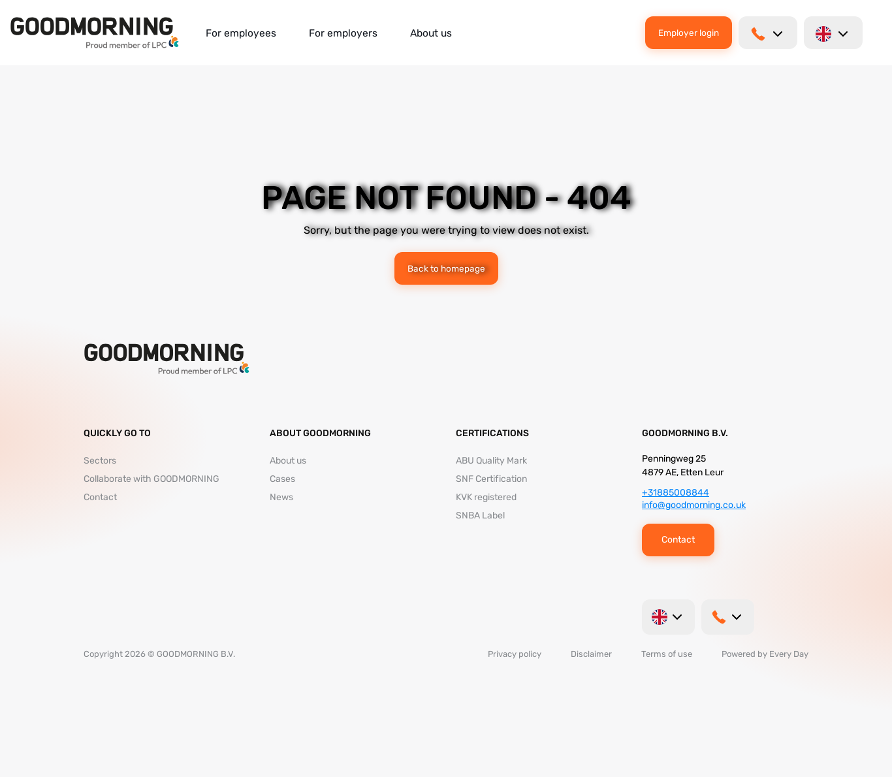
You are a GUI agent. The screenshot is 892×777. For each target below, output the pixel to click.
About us (431, 33)
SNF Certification (491, 478)
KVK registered (486, 497)
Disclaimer (591, 654)
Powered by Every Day (765, 654)
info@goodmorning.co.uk (694, 505)
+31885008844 (675, 492)
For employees (241, 33)
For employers (343, 33)
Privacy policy (514, 654)
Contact (100, 497)
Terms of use (666, 654)
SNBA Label (480, 515)
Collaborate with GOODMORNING (151, 478)
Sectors (100, 460)
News (281, 497)
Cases (282, 478)
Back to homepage (446, 268)
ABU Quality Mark (491, 460)
